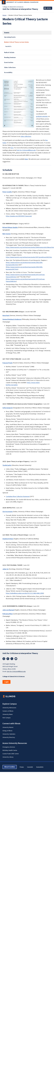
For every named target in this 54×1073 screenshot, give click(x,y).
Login (6, 682)
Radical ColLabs (9, 52)
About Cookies (9, 767)
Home (4, 15)
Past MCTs (8, 46)
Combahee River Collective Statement (18, 496)
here (12, 148)
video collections (26, 136)
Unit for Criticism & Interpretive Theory (20, 9)
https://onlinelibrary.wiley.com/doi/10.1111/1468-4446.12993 (24, 593)
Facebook (8, 659)
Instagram (4, 659)
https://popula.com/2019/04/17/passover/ (19, 216)
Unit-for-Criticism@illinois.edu (26, 150)
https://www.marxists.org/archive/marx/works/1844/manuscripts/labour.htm (30, 247)
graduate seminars (42, 116)
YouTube (16, 659)
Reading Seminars (10, 57)
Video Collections (10, 67)
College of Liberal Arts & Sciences (13, 7)
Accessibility (8, 72)
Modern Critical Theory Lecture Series (16, 42)
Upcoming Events (10, 37)
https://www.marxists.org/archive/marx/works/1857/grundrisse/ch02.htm (29, 257)
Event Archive (8, 62)
